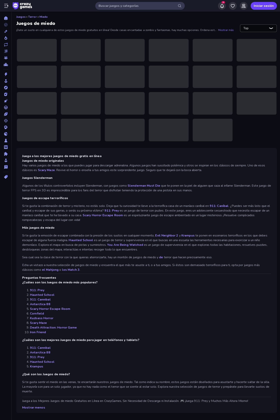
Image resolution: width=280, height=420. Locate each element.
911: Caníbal (219, 206)
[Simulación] (5, 160)
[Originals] (5, 51)
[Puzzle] (5, 153)
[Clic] (5, 101)
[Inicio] (5, 18)
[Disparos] (5, 120)
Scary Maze (46, 170)
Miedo (43, 17)
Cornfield (37, 313)
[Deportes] (5, 114)
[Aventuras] (5, 87)
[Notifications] (222, 6)
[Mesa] (5, 140)
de (161, 257)
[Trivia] (5, 167)
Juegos (20, 17)
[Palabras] (5, 147)
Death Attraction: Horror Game (53, 327)
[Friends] (244, 6)
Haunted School (81, 240)
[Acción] (5, 74)
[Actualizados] (5, 44)
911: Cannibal (40, 299)
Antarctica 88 (40, 304)
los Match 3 (71, 270)
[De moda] (5, 38)
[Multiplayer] (5, 57)
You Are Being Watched (125, 245)
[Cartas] (5, 94)
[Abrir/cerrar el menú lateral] (6, 6)
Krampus (188, 235)
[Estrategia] (5, 127)
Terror (32, 17)
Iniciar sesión (264, 6)
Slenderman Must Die (144, 186)
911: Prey (111, 210)
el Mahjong (50, 270)
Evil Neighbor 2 (166, 235)
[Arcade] (5, 81)
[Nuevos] (5, 31)
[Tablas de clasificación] (5, 64)
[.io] (5, 134)
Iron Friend (38, 332)
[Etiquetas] (5, 177)
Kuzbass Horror (41, 318)
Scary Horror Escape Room (103, 215)
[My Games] (233, 6)
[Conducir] (5, 107)
